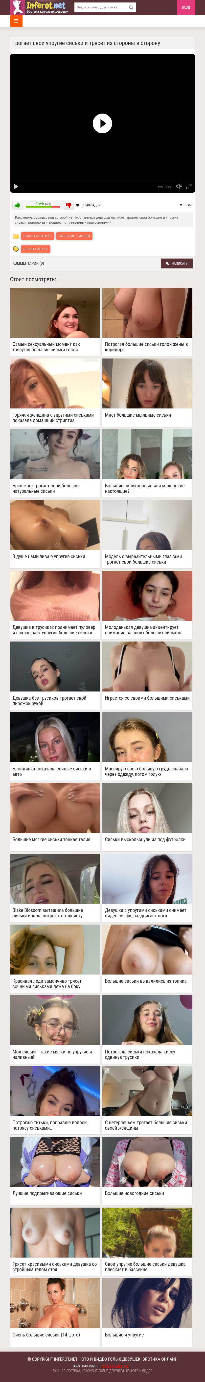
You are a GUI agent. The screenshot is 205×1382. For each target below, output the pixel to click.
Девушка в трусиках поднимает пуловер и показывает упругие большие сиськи (54, 629)
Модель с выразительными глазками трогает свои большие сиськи (143, 559)
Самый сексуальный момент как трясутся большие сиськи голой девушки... (46, 346)
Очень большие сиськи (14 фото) (46, 1335)
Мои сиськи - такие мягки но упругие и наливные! (52, 1054)
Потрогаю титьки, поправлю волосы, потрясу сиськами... (51, 1125)
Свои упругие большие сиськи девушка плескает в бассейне (145, 1266)
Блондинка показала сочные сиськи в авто (52, 771)
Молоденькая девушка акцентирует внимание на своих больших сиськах (143, 629)
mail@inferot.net (116, 1366)
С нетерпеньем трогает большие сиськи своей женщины (146, 1125)
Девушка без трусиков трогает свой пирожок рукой (50, 700)
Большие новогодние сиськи (134, 1193)
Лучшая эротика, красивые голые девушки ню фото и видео (103, 1371)
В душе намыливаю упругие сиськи (49, 556)
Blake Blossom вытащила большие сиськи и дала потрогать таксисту (48, 912)
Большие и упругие (124, 1335)
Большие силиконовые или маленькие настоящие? (144, 488)
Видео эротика (37, 236)
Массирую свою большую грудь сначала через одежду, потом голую (146, 771)
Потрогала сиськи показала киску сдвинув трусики (140, 1054)
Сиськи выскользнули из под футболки (145, 839)
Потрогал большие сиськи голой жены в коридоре (146, 346)
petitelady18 (35, 249)
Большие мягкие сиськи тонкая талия (52, 839)
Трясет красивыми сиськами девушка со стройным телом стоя (55, 1266)
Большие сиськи (74, 236)
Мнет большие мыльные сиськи (138, 415)
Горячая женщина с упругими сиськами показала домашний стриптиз (53, 417)
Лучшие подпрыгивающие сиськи (47, 1193)
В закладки (88, 205)
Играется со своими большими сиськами (147, 698)
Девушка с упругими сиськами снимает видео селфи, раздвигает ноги (145, 912)
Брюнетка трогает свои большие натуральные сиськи (46, 488)
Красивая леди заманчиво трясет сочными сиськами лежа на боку (47, 983)
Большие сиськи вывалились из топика (145, 981)
